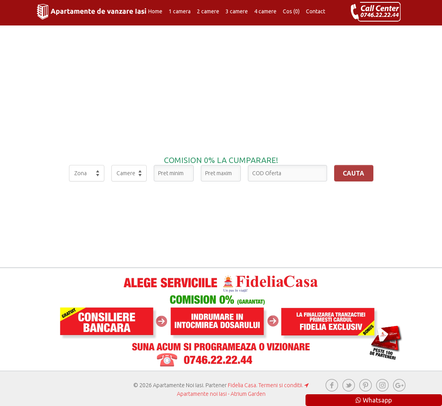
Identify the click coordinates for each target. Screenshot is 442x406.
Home (155, 11)
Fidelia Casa (242, 385)
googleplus (399, 385)
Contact (315, 11)
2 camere (208, 11)
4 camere (265, 11)
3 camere (237, 11)
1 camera (180, 11)
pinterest (365, 385)
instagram (382, 385)
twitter (348, 385)
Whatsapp (374, 400)
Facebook (332, 385)
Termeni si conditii (280, 385)
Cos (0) (291, 11)
